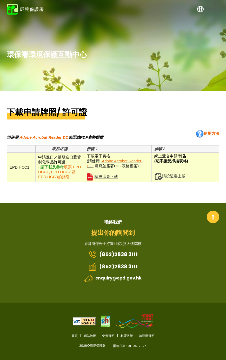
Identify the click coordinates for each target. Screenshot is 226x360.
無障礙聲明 (147, 336)
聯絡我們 (113, 222)
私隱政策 (127, 336)
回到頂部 (213, 217)
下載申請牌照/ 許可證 (47, 112)
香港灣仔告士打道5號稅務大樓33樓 (113, 243)
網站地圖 (90, 336)
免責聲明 (108, 336)
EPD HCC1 (19, 167)
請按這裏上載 (173, 176)
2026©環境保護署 (113, 345)
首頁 (74, 336)
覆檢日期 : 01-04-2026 (130, 346)
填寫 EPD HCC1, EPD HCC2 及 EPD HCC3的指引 (59, 172)
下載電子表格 (118, 163)
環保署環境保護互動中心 (47, 54)
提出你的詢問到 (113, 232)
